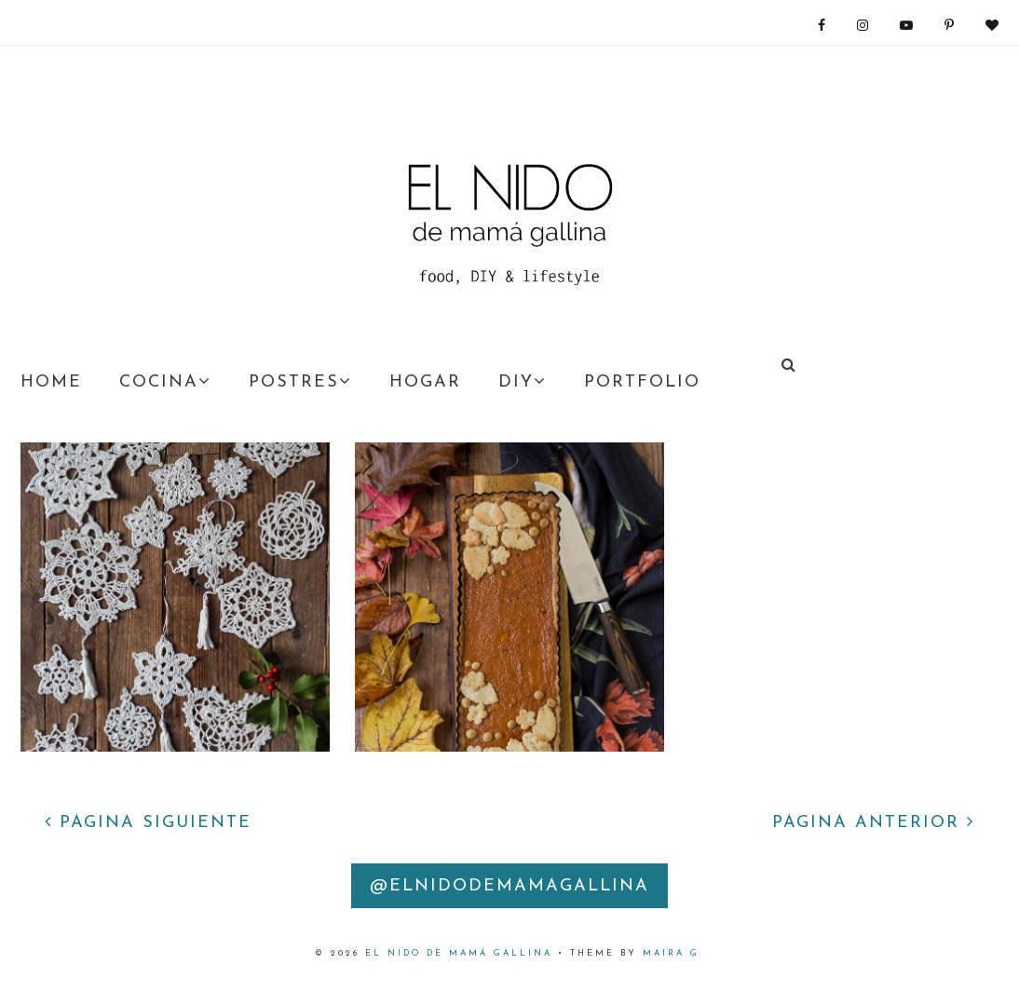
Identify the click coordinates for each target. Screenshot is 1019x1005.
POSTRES (300, 382)
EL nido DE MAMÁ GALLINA (458, 953)
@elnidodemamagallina (509, 886)
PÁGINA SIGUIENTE (148, 823)
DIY (522, 382)
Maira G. (673, 953)
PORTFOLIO (642, 382)
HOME (51, 382)
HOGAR (425, 382)
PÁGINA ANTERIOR (873, 823)
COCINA (165, 382)
